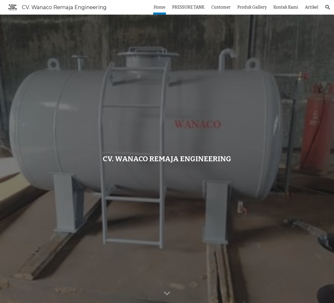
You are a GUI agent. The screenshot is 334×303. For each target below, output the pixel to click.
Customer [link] (221, 7)
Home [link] (159, 7)
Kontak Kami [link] (285, 7)
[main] (167, 158)
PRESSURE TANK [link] (188, 7)
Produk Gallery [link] (252, 7)
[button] (327, 7)
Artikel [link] (311, 7)
